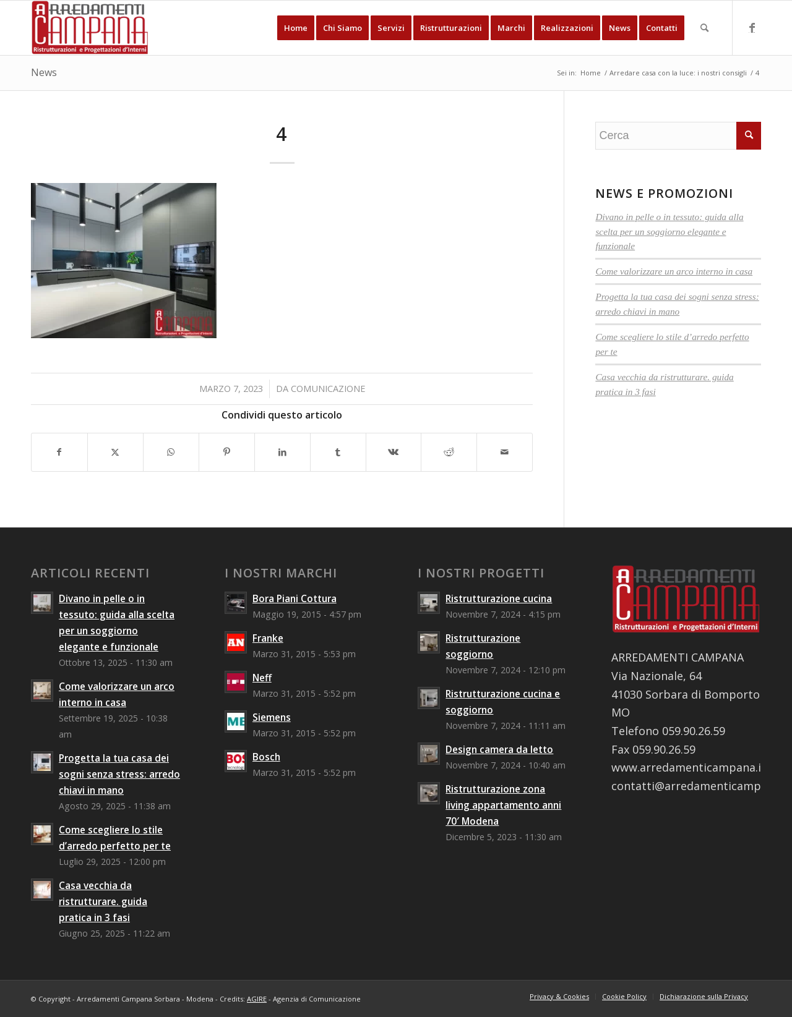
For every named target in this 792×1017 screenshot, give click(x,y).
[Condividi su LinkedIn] (282, 452)
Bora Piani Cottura (294, 598)
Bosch (266, 757)
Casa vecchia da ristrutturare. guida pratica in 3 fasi (103, 901)
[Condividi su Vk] (393, 452)
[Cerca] (704, 28)
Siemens (271, 717)
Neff (262, 677)
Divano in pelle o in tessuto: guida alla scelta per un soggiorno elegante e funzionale (669, 231)
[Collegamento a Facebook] (751, 27)
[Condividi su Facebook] (59, 452)
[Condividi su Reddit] (448, 452)
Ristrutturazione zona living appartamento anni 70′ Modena (503, 805)
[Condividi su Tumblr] (338, 452)
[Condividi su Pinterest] (226, 452)
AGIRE (257, 998)
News (44, 72)
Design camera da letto (499, 749)
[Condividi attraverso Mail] (504, 452)
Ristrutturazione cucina (499, 598)
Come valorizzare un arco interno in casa (673, 271)
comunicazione (328, 388)
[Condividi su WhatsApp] (171, 452)
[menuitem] (295, 28)
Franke (267, 638)
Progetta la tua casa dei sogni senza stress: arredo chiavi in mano (119, 774)
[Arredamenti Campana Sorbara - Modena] (90, 28)
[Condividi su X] (115, 452)
